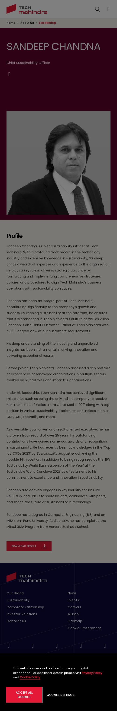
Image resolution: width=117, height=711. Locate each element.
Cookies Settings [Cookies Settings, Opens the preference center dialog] (61, 695)
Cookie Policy (30, 677)
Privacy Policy (92, 673)
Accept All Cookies (24, 695)
